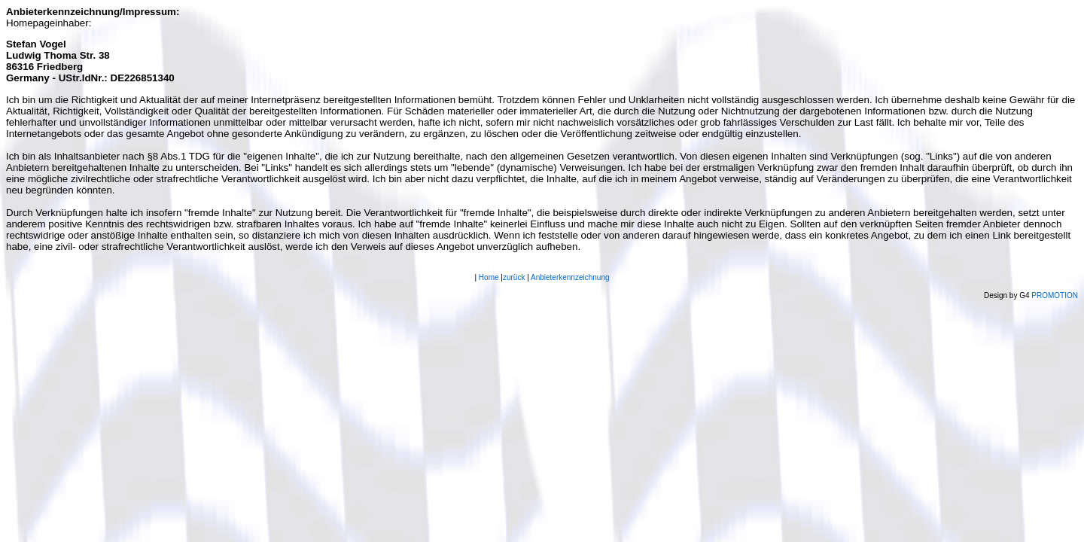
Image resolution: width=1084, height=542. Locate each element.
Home (489, 277)
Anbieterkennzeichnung (570, 277)
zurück (514, 277)
